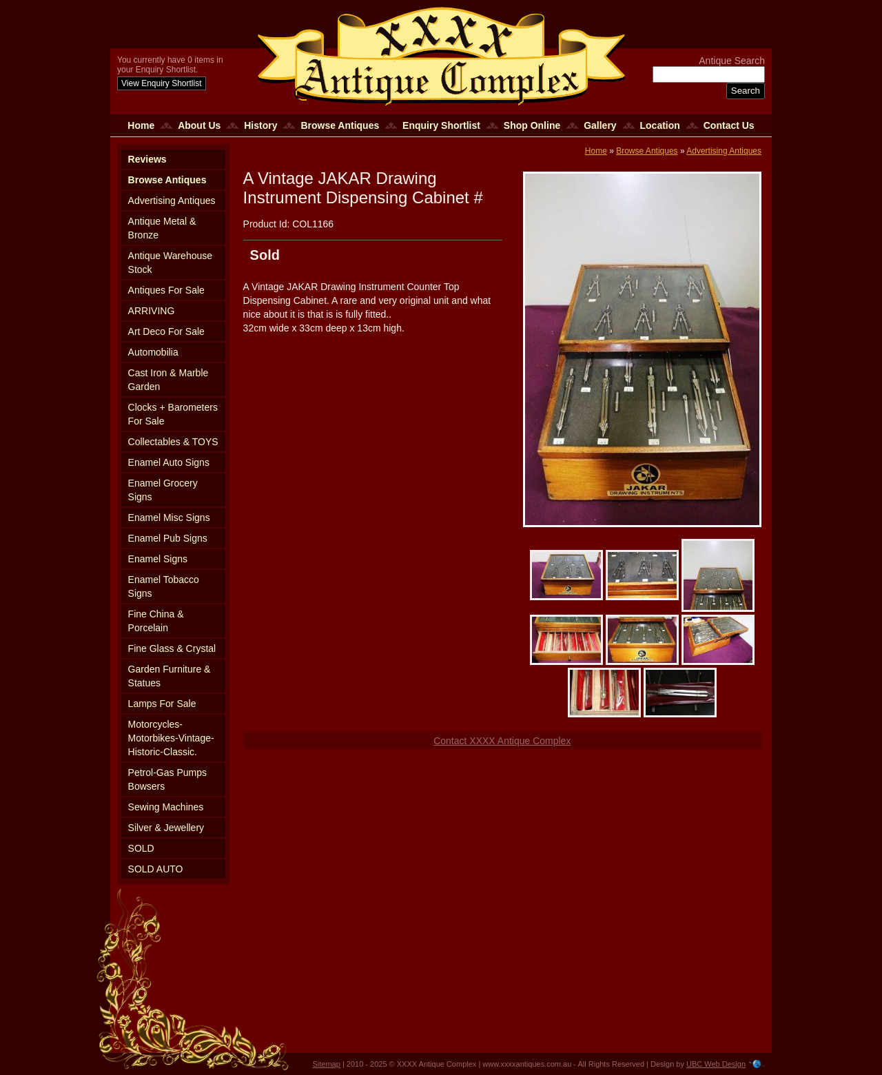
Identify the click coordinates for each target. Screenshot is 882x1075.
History (260, 125)
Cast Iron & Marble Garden (168, 379)
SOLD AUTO (155, 868)
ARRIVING (151, 310)
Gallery (600, 125)
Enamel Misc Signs (169, 517)
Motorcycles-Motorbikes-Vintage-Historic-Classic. (171, 738)
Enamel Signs (157, 558)
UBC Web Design (716, 1064)
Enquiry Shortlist (441, 125)
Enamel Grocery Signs (163, 490)
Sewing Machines (166, 806)
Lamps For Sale (162, 703)
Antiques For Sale (166, 290)
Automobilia (153, 352)
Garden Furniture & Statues (169, 676)
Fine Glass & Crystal (172, 648)
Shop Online (532, 125)
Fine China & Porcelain (156, 620)
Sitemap (326, 1064)
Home (140, 125)
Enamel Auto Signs (168, 462)
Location (660, 125)
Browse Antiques (339, 125)
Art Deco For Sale (166, 331)
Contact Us (729, 125)
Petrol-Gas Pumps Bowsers (167, 779)
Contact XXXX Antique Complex (502, 740)
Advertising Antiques (172, 200)
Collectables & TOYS (173, 441)
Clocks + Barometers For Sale (173, 414)
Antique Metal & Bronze (162, 228)
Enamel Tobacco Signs (163, 586)
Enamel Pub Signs (167, 538)
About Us (199, 125)
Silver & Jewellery (166, 827)
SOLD (141, 848)
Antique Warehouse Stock (170, 262)
